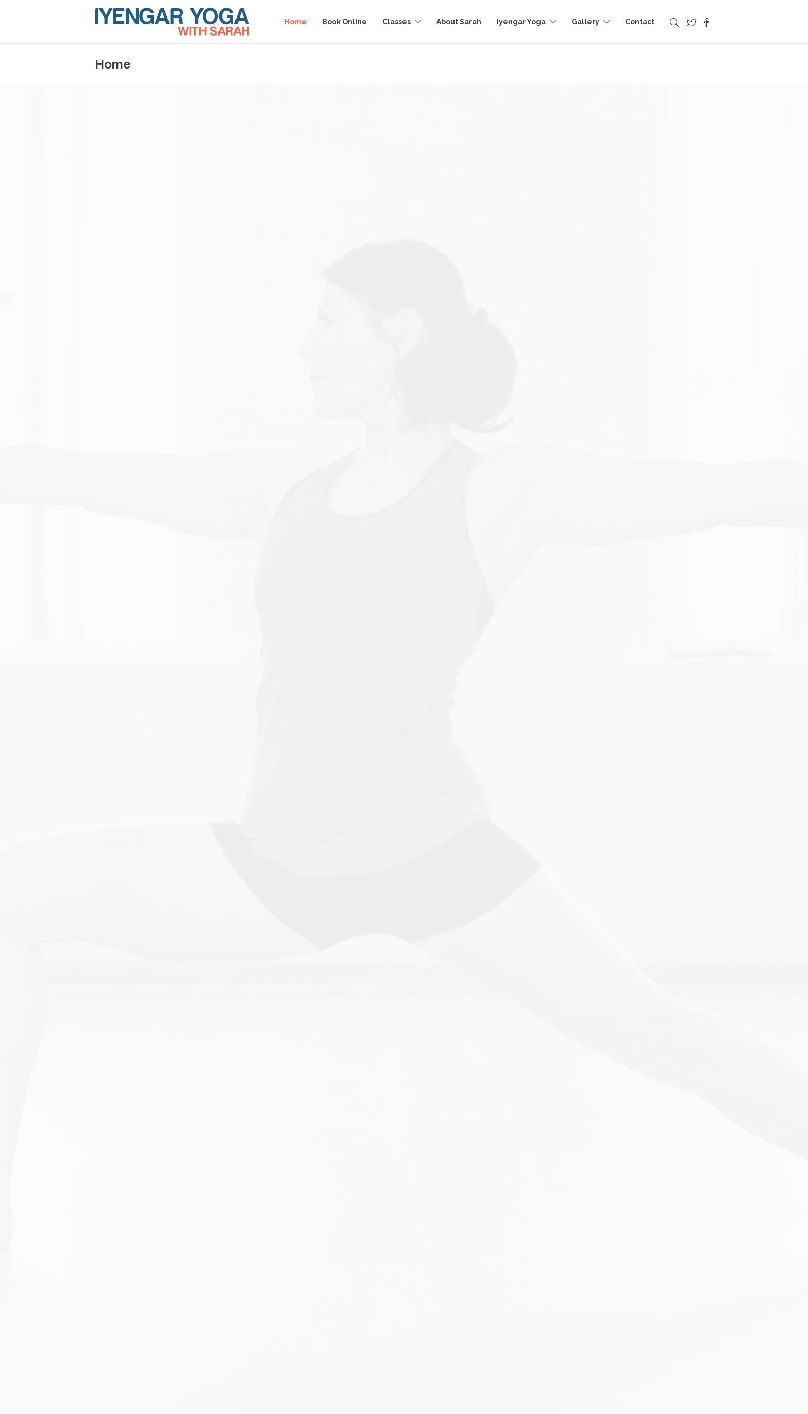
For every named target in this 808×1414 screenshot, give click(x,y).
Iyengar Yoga (521, 22)
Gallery (585, 22)
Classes (396, 22)
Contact (639, 22)
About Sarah (458, 22)
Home (295, 22)
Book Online (344, 22)
